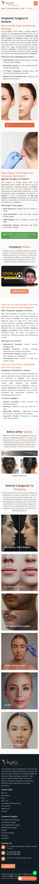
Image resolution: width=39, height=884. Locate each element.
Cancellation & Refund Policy (11, 803)
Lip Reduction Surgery (8, 822)
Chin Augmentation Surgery (10, 825)
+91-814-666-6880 (13, 854)
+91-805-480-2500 (13, 852)
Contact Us (8, 866)
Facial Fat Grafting (7, 833)
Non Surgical (5, 795)
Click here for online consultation (19, 125)
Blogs (3, 798)
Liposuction (5, 838)
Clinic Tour (4, 801)
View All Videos (19, 291)
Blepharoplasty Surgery (9, 828)
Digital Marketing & (8, 878)
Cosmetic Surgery (13, 8)
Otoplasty (4, 835)
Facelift (3, 830)
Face (22, 8)
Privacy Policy (5, 806)
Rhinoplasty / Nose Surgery (10, 820)
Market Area (5, 809)
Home (3, 8)
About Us (4, 793)
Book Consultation (26, 878)
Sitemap (4, 811)
